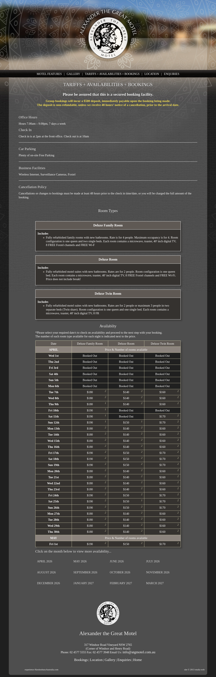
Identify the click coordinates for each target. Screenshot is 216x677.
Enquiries (124, 660)
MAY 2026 (80, 561)
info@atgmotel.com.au (139, 652)
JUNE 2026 (117, 561)
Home (137, 660)
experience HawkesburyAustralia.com (41, 669)
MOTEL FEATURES (49, 74)
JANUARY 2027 (84, 583)
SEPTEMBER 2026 (85, 572)
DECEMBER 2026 (48, 583)
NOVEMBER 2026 (157, 572)
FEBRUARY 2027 (121, 583)
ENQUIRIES (171, 74)
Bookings (81, 660)
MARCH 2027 (155, 583)
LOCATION (152, 74)
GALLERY (73, 74)
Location (96, 660)
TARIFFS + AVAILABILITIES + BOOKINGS (112, 74)
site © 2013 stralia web (194, 669)
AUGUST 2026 (46, 572)
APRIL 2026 (44, 561)
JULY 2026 (153, 561)
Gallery (110, 660)
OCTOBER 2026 (120, 572)
